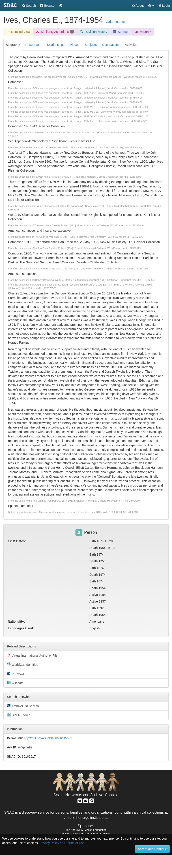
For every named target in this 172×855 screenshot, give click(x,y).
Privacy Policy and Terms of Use (62, 843)
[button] (151, 5)
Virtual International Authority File (32, 655)
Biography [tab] (13, 44)
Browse (47, 5)
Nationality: (16, 621)
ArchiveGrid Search (23, 706)
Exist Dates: (17, 541)
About (138, 5)
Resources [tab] (32, 44)
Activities (131, 44)
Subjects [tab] (91, 44)
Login (164, 5)
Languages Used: (21, 628)
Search (29, 5)
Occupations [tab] (111, 44)
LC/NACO (16, 674)
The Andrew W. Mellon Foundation (85, 830)
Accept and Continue (152, 849)
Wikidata (15, 683)
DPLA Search (18, 715)
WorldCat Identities (22, 664)
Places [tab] (74, 44)
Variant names (115, 21)
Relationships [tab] (55, 44)
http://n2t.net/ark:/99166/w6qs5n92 (48, 738)
